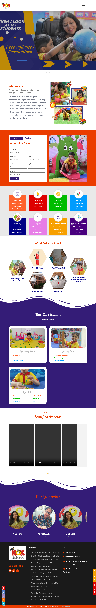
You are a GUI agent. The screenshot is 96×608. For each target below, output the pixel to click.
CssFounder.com (65, 606)
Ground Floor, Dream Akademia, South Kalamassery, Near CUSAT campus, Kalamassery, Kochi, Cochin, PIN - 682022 (45, 596)
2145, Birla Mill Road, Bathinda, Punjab (41, 590)
